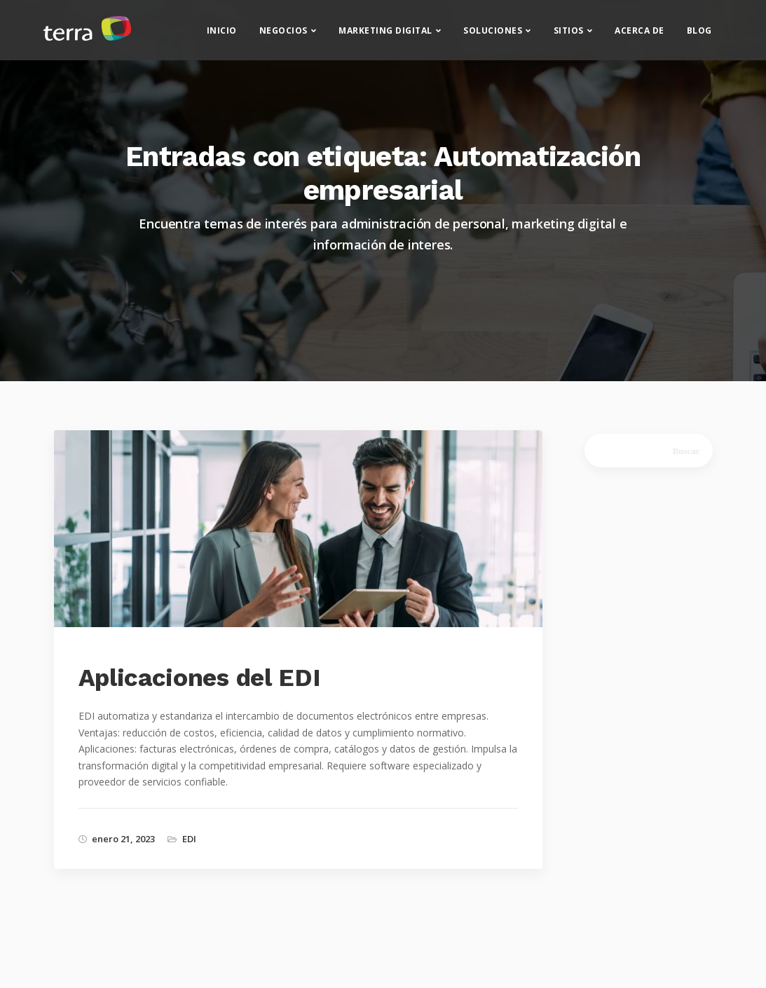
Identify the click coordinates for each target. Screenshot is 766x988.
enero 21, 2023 (123, 838)
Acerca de (639, 35)
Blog (699, 35)
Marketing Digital (385, 35)
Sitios (569, 35)
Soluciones (492, 35)
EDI (189, 838)
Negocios (283, 35)
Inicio (222, 35)
